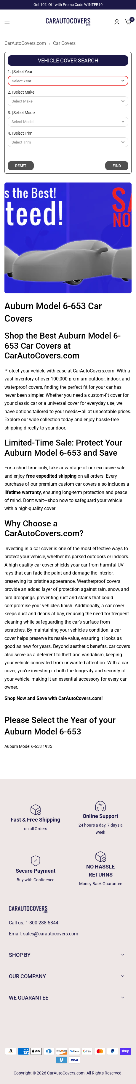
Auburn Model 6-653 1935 (28, 746)
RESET (20, 165)
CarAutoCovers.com (25, 43)
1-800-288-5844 (41, 923)
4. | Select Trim (20, 133)
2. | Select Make (21, 92)
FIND (117, 165)
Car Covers (64, 43)
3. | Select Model (21, 112)
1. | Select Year (20, 71)
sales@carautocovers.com (50, 934)
